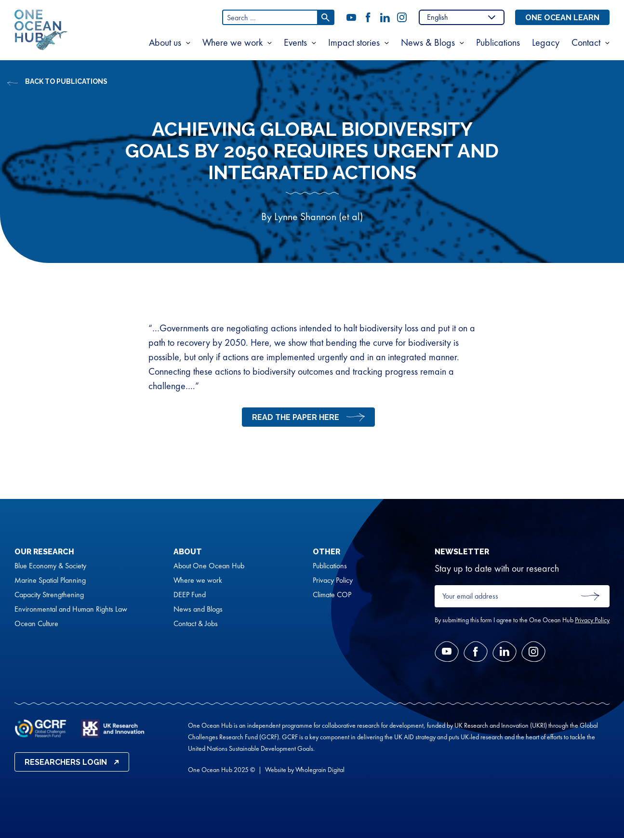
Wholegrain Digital (320, 769)
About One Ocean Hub (208, 566)
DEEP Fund (189, 595)
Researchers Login (66, 762)
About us (165, 43)
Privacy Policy (333, 580)
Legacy (545, 43)
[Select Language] (462, 17)
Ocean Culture (36, 623)
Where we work (232, 43)
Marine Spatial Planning (50, 580)
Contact (585, 43)
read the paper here (295, 417)
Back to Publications (66, 81)
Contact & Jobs (195, 623)
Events (295, 43)
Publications (498, 43)
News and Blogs (198, 609)
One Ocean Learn (562, 17)
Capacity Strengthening (49, 595)
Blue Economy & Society (50, 566)
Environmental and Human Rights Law (70, 609)
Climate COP (332, 595)
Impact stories (354, 43)
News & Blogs (428, 43)
